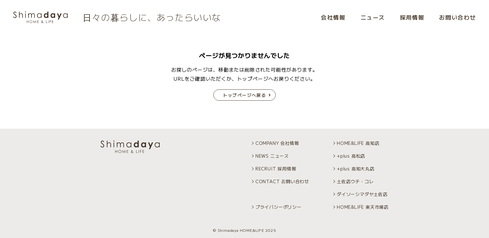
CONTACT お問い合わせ (282, 181)
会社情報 (333, 17)
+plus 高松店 (351, 155)
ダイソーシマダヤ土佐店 (362, 194)
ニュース (373, 17)
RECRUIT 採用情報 (275, 168)
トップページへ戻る (244, 95)
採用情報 (412, 17)
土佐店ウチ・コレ (355, 181)
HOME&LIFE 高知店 (358, 142)
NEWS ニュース (272, 155)
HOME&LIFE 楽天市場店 (363, 206)
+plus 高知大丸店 (356, 168)
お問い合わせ (457, 17)
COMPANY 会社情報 (277, 142)
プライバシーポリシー (278, 206)
